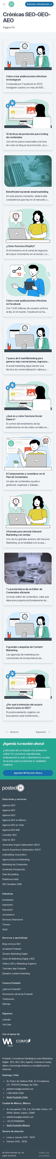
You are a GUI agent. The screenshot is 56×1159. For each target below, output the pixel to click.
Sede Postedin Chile (17, 1097)
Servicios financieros (12, 919)
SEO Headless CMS (12, 884)
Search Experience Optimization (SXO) (21, 849)
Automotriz (7, 904)
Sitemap (6, 1004)
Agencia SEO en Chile (13, 825)
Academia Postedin (11, 949)
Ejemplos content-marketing (16, 973)
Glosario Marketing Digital (14, 953)
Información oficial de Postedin (17, 994)
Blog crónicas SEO (11, 944)
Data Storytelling (10, 874)
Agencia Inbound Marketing (16, 859)
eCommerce (8, 914)
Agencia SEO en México (14, 820)
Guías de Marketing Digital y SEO (18, 958)
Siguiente (43, 732)
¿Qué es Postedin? (11, 989)
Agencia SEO (8, 805)
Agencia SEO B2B (11, 830)
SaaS (4, 929)
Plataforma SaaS (10, 879)
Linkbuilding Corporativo (14, 854)
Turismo (6, 924)
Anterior (12, 732)
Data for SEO (8, 840)
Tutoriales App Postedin (14, 968)
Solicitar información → (39, 4)
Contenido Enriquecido (13, 869)
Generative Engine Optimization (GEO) (21, 844)
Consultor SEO (9, 835)
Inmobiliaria (7, 900)
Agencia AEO (8, 810)
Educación (7, 909)
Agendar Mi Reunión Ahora (28, 773)
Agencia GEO (8, 815)
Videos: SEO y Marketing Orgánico (19, 963)
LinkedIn (6, 1019)
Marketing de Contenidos (14, 864)
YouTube (6, 1024)
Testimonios (8, 999)
